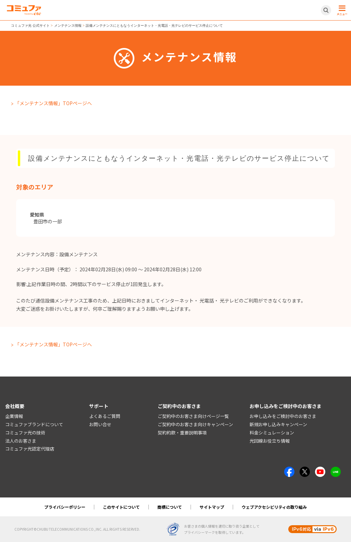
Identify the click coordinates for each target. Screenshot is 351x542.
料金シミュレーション (272, 432)
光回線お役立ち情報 (270, 441)
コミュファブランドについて (34, 424)
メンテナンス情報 (68, 25)
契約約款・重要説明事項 (182, 432)
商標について (169, 507)
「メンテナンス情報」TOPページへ (53, 103)
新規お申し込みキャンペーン (278, 424)
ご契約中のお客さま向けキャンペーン (195, 424)
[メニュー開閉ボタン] (341, 10)
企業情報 (14, 416)
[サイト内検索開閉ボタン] (326, 10)
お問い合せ (100, 424)
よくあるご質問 (104, 416)
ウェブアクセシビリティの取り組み (274, 507)
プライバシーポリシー (64, 507)
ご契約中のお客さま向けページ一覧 (193, 416)
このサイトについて (121, 507)
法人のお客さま (20, 441)
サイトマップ (211, 507)
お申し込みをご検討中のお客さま (283, 416)
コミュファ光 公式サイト (30, 25)
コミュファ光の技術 (25, 432)
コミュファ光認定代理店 (29, 448)
